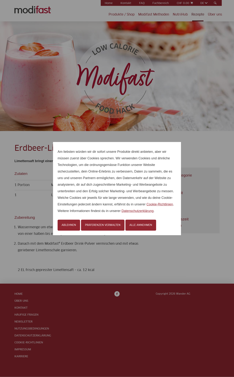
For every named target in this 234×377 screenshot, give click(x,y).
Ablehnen (69, 225)
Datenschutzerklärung (138, 211)
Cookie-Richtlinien (159, 204)
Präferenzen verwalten (102, 225)
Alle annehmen (140, 225)
